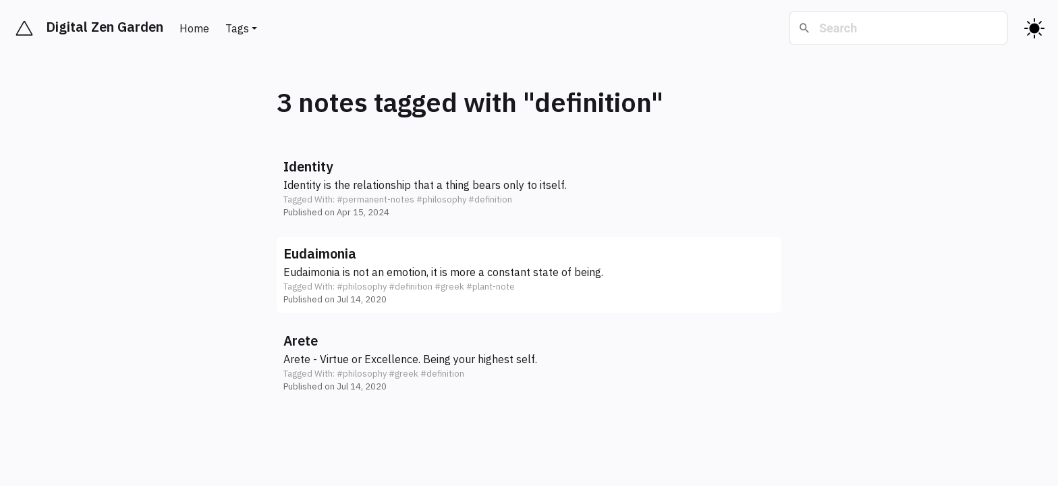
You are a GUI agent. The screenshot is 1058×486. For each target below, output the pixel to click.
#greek (449, 286)
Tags (237, 28)
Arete (300, 340)
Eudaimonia (319, 253)
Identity (308, 166)
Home (194, 28)
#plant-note (490, 286)
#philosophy (441, 199)
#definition (490, 199)
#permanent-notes (375, 199)
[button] (529, 188)
